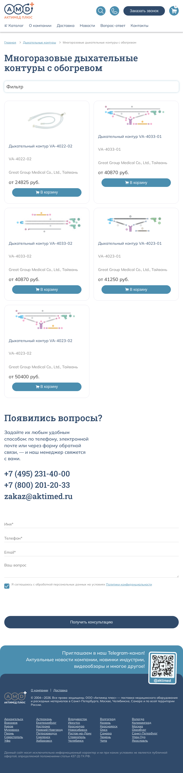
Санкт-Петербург (144, 733)
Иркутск (74, 723)
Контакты (139, 25)
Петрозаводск (46, 733)
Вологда (138, 719)
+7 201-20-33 (37, 485)
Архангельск (13, 719)
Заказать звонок (144, 11)
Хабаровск (44, 740)
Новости (87, 25)
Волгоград (108, 719)
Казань (105, 723)
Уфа (7, 740)
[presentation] (36, 603)
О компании (40, 25)
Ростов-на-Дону (80, 733)
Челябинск (76, 740)
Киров (8, 726)
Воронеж (10, 723)
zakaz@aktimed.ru (38, 496)
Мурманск (11, 730)
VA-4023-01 (109, 256)
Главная (10, 42)
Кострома (43, 726)
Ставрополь (77, 737)
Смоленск (43, 737)
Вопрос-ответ (112, 25)
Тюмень (105, 737)
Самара (106, 733)
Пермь (9, 733)
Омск (103, 730)
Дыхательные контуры (39, 42)
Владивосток (77, 719)
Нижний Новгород (49, 730)
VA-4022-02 (20, 158)
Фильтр (91, 86)
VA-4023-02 (20, 353)
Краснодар (76, 726)
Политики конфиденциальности (129, 584)
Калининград (141, 723)
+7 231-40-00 (37, 473)
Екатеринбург (46, 723)
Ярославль (140, 740)
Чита (103, 740)
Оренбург (139, 730)
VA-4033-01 (109, 149)
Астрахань (44, 719)
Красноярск (108, 726)
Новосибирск (77, 730)
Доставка (65, 25)
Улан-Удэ (138, 737)
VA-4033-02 (20, 256)
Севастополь (13, 737)
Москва (137, 726)
